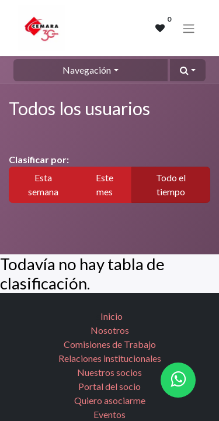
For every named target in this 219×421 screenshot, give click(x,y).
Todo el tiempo (171, 184)
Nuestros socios (109, 372)
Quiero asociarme (109, 400)
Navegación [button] (86, 69)
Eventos (109, 414)
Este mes (104, 184)
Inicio (111, 316)
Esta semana (43, 184)
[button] (188, 70)
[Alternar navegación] (188, 28)
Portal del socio (109, 386)
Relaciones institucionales (109, 358)
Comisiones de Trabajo (110, 344)
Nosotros (110, 330)
